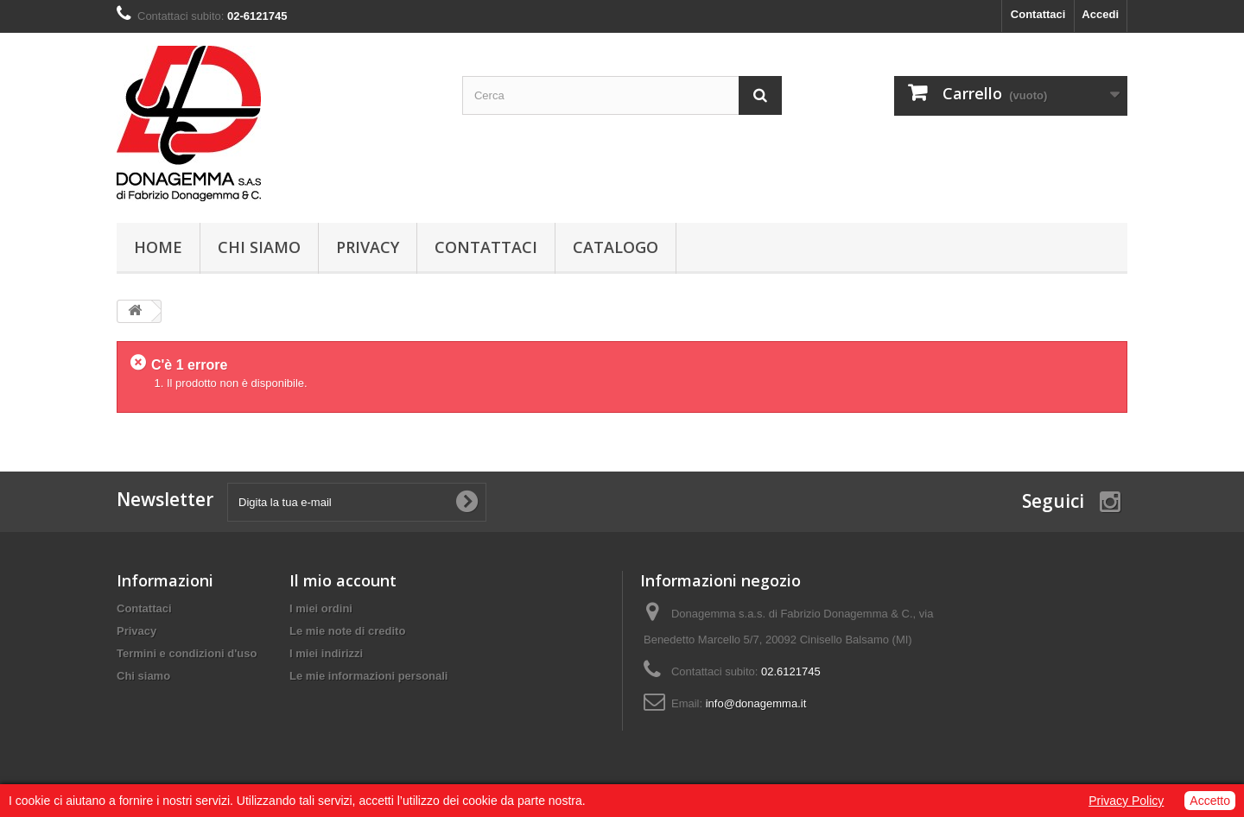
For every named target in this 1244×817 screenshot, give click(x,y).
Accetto (1210, 801)
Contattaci (1038, 14)
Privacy (367, 247)
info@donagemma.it (756, 703)
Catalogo (615, 247)
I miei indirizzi (326, 653)
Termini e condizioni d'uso (187, 653)
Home (158, 247)
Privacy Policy (1126, 801)
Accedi (1100, 14)
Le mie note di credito (347, 630)
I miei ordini (320, 608)
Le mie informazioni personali (368, 675)
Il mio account (343, 580)
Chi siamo (259, 247)
